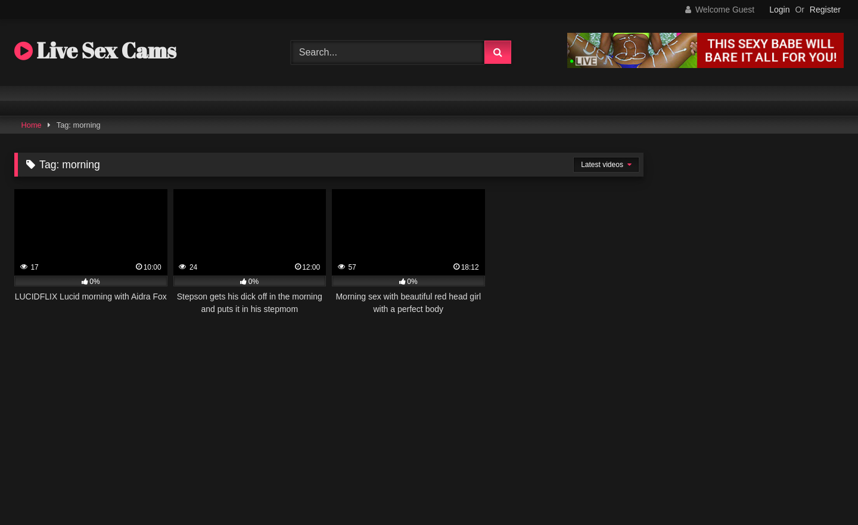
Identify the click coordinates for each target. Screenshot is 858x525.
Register (825, 9)
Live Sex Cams (95, 50)
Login (779, 9)
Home (31, 125)
